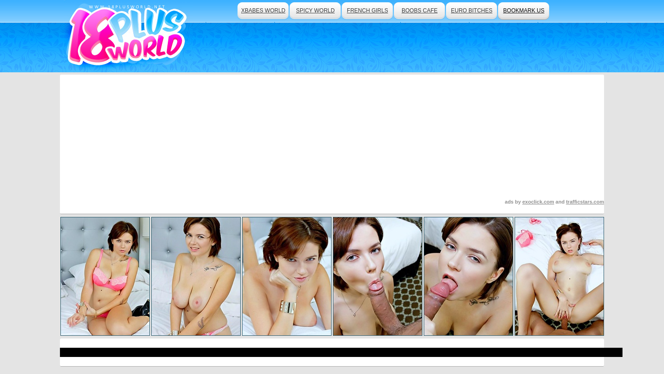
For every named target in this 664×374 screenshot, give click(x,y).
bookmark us (523, 10)
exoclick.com (538, 202)
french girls (367, 10)
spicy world (315, 10)
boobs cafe (420, 10)
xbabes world (263, 10)
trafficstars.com (585, 202)
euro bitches (471, 10)
